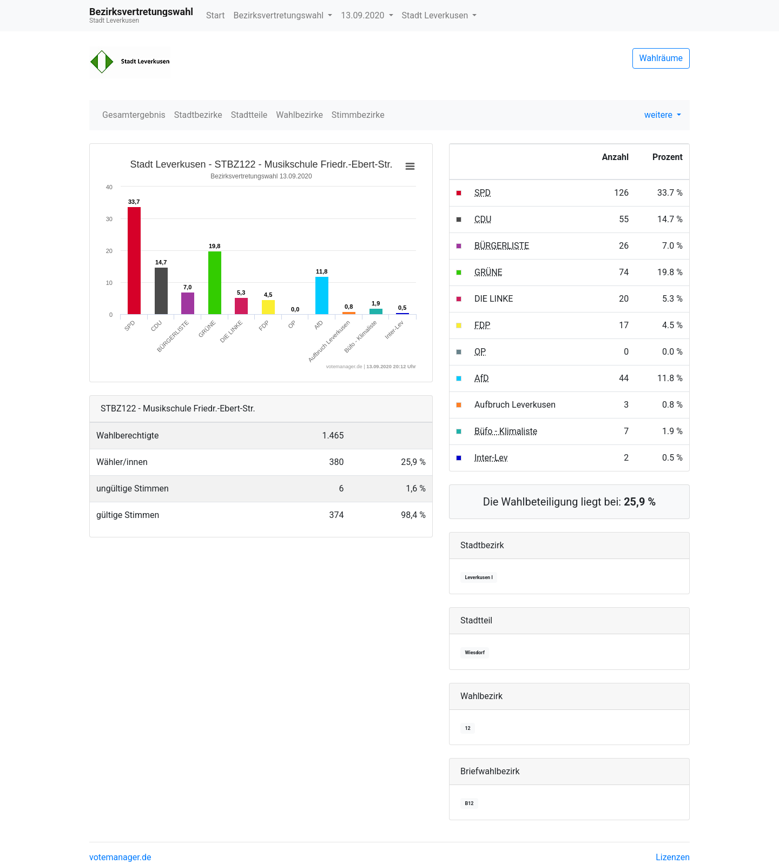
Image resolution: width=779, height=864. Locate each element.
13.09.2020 (363, 15)
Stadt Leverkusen (436, 15)
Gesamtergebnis (134, 115)
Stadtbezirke (198, 115)
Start (215, 15)
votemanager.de (120, 857)
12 (467, 728)
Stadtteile (249, 115)
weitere (659, 115)
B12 (469, 803)
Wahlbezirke (299, 115)
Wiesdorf (475, 652)
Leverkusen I (479, 577)
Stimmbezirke (358, 115)
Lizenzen (673, 857)
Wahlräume (661, 58)
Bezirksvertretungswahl (280, 15)
